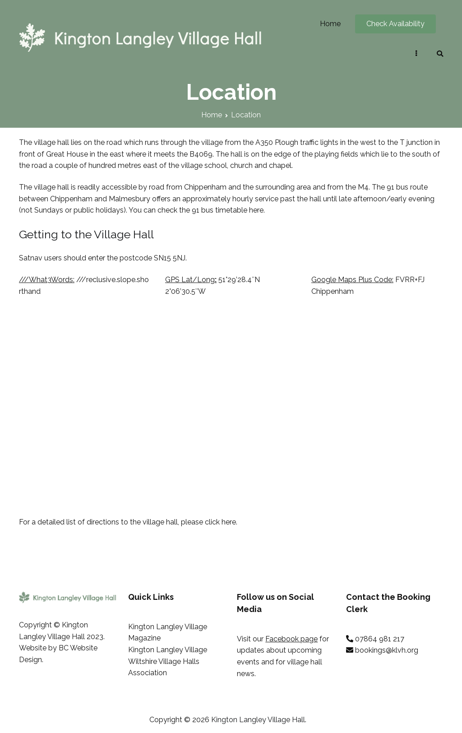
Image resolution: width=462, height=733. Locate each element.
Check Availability (395, 23)
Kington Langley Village (167, 649)
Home (330, 23)
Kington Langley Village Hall (258, 719)
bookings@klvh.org (386, 650)
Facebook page (291, 639)
